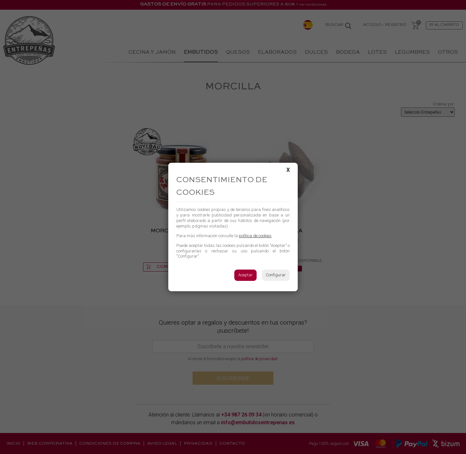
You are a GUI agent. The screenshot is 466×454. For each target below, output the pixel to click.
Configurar (276, 274)
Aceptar (245, 274)
